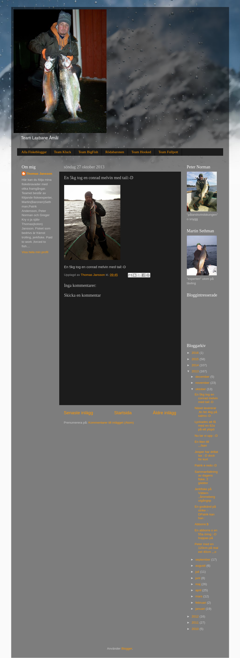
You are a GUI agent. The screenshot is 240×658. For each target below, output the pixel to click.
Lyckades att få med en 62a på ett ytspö (205, 425)
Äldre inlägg (164, 412)
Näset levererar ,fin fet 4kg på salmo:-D (206, 411)
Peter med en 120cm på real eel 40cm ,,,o (206, 547)
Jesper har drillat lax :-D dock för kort (206, 455)
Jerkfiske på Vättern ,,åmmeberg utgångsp (205, 494)
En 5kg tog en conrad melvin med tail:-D (206, 398)
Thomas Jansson (39, 173)
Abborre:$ (201, 524)
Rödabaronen (114, 152)
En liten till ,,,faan (202, 443)
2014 (195, 365)
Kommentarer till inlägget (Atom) (111, 422)
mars (199, 596)
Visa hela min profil (35, 252)
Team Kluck (62, 152)
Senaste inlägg (78, 412)
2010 (195, 629)
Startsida (123, 412)
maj (199, 584)
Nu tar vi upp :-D (206, 435)
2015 (195, 359)
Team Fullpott (168, 152)
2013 (195, 371)
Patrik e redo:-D (206, 465)
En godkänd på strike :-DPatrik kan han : (205, 512)
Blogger (126, 648)
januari (201, 608)
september (203, 559)
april (199, 590)
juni (198, 578)
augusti (201, 565)
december (203, 376)
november (203, 382)
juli (198, 571)
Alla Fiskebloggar (34, 152)
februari (201, 602)
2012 (195, 616)
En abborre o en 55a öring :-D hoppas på (206, 534)
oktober (201, 389)
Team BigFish (88, 152)
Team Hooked (141, 152)
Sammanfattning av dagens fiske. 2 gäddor (206, 477)
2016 (195, 353)
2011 (195, 622)
